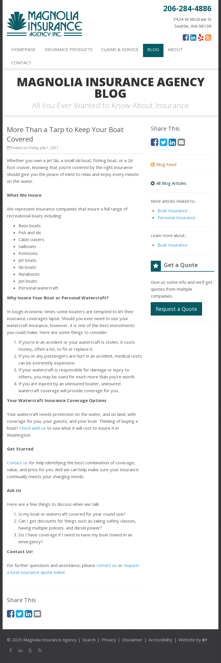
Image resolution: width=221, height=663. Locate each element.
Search (89, 640)
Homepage (23, 49)
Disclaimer (132, 640)
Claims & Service (120, 49)
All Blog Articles (168, 183)
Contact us (17, 462)
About (175, 49)
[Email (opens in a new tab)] (37, 613)
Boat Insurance (172, 210)
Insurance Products (68, 49)
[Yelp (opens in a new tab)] (201, 37)
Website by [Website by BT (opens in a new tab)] (192, 640)
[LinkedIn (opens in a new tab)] (193, 37)
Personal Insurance (176, 217)
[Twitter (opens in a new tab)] (19, 613)
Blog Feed (163, 164)
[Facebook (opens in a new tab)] (186, 37)
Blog (153, 49)
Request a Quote (176, 308)
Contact (21, 62)
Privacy (109, 640)
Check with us (32, 428)
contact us (106, 565)
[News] (208, 37)
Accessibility (160, 640)
